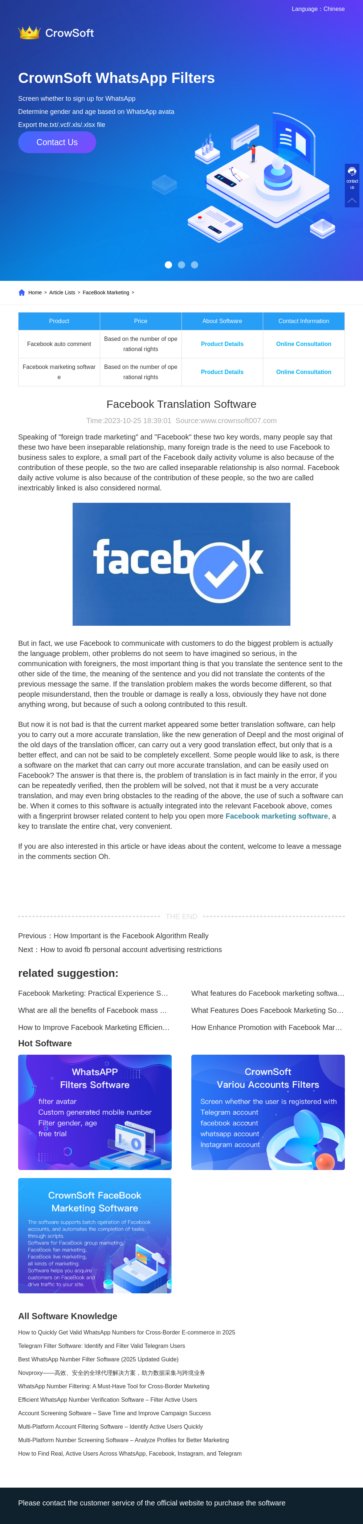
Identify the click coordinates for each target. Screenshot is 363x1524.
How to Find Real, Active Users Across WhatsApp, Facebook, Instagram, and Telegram (130, 1454)
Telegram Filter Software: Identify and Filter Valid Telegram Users (101, 1346)
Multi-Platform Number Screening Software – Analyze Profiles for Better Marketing (123, 1440)
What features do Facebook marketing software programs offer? (268, 993)
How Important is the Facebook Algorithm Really (131, 936)
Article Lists (62, 292)
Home (35, 292)
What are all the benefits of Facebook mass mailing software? (95, 1010)
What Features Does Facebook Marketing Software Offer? (268, 1010)
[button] (168, 264)
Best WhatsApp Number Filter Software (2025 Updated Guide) (98, 1359)
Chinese (334, 9)
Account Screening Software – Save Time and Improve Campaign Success (114, 1413)
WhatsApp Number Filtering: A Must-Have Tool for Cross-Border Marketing (113, 1386)
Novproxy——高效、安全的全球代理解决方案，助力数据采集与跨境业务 (111, 1373)
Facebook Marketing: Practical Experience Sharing (95, 993)
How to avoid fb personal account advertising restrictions (131, 950)
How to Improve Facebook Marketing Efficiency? (95, 1027)
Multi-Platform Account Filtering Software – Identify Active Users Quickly (110, 1427)
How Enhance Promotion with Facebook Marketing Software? (268, 1027)
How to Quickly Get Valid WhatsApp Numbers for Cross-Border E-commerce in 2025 (126, 1332)
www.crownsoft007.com (238, 421)
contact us (352, 184)
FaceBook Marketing (106, 292)
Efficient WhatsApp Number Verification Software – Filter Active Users (107, 1400)
